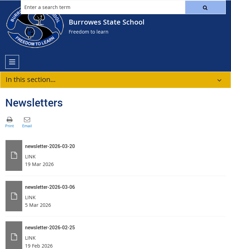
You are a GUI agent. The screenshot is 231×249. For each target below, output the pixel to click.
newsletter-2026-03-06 (50, 187)
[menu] (12, 62)
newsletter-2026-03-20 (50, 146)
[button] (205, 7)
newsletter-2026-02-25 (50, 227)
